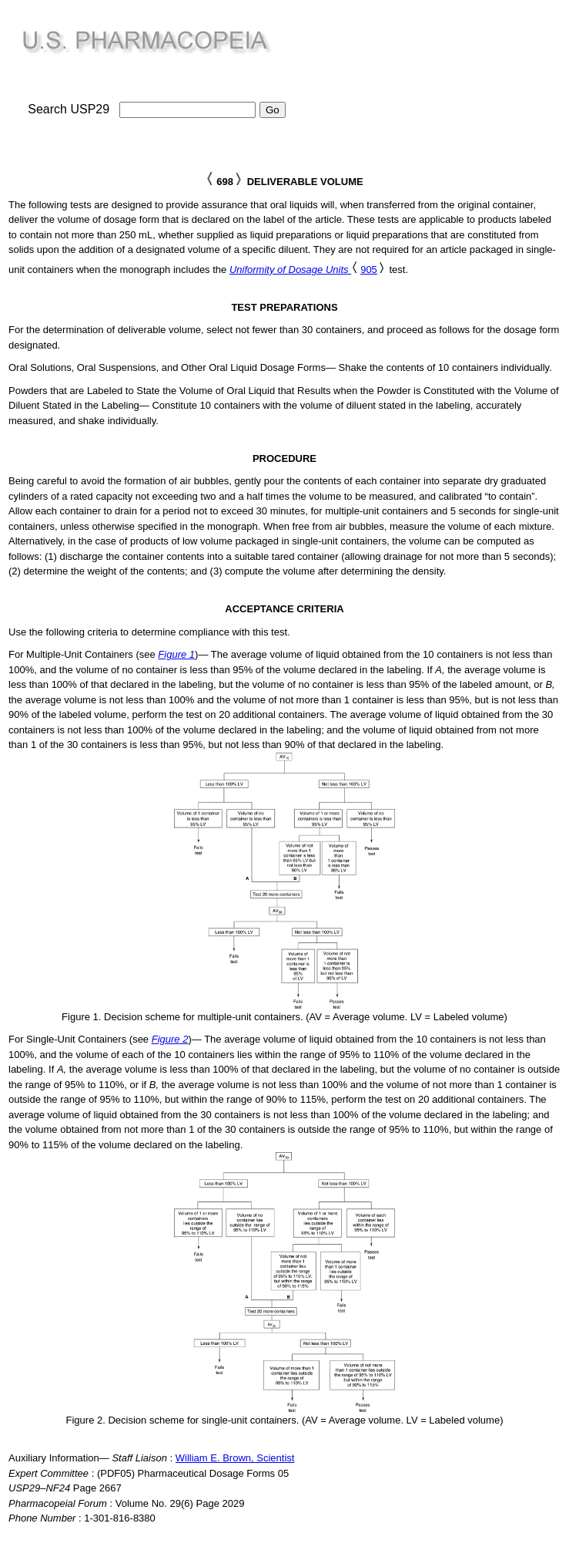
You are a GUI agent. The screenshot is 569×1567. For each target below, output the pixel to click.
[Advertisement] (436, 85)
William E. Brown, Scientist (235, 1458)
